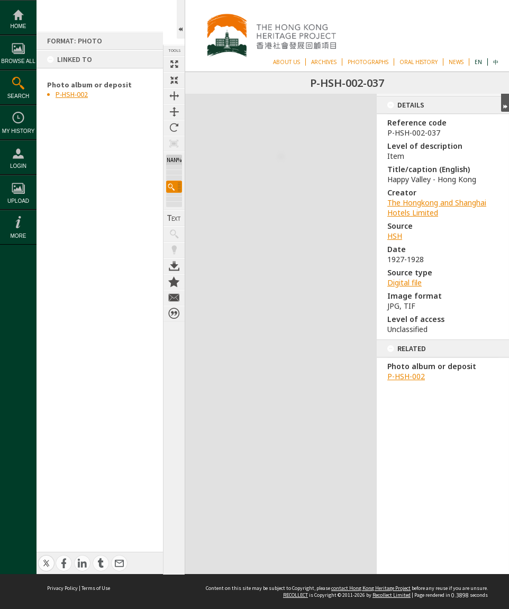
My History (18, 131)
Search (18, 96)
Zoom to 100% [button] (174, 143)
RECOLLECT (295, 595)
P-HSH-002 (72, 94)
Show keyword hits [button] (174, 228)
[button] (174, 181)
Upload (18, 201)
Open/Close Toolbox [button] (181, 19)
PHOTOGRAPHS (368, 62)
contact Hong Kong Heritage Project (371, 588)
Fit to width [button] (174, 96)
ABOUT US (286, 62)
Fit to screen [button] (174, 80)
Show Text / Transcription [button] (174, 212)
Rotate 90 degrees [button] (174, 128)
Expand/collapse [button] (505, 103)
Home (18, 26)
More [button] (18, 236)
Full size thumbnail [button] (174, 64)
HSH (394, 236)
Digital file (404, 282)
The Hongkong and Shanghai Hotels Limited (436, 208)
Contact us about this (174, 292)
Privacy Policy (62, 588)
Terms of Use (95, 588)
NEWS (456, 62)
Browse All (18, 61)
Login (18, 166)
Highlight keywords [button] (174, 244)
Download (174, 260)
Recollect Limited (391, 595)
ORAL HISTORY (418, 62)
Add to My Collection (174, 276)
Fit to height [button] (174, 112)
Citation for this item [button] (174, 308)
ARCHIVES (324, 62)
